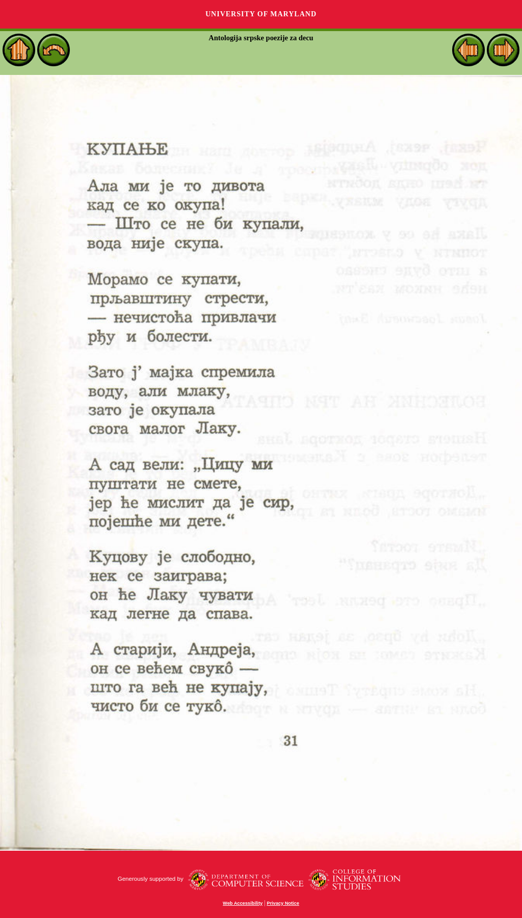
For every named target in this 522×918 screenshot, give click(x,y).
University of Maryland (261, 14)
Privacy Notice (283, 903)
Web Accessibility (243, 903)
